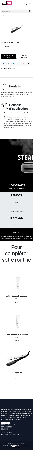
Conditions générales (8, 68)
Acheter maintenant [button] (24, 56)
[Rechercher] (30, 11)
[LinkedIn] (14, 64)
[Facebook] (4, 64)
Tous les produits (7, 16)
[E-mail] (29, 64)
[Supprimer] (3, 51)
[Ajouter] (11, 51)
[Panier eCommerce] (26, 4)
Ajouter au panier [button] (8, 56)
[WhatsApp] (18, 64)
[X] (9, 64)
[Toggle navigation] (30, 4)
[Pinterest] (24, 64)
